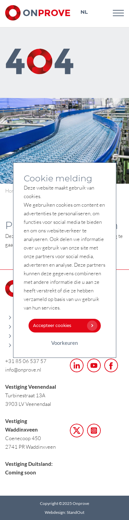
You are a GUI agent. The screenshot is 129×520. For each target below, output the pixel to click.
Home (12, 191)
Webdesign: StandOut (64, 512)
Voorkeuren (64, 343)
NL (84, 12)
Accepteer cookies (63, 325)
